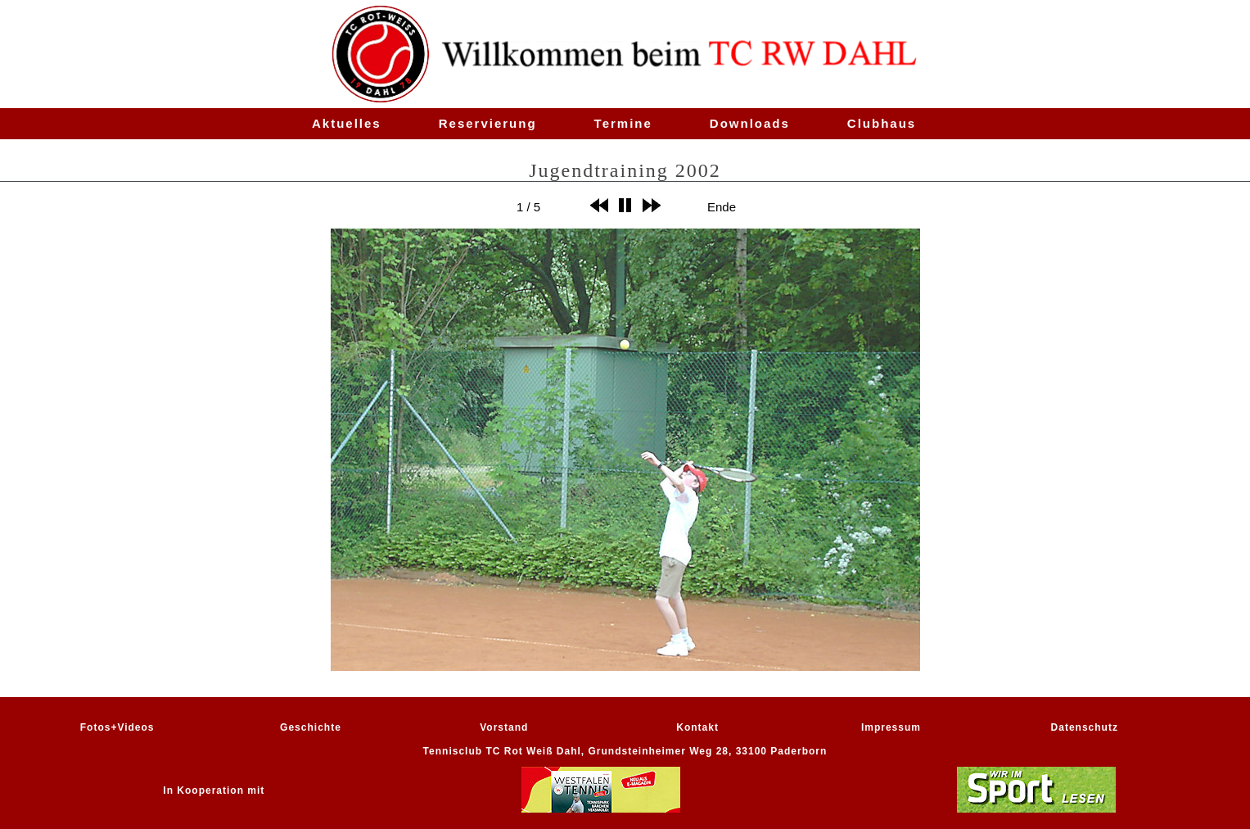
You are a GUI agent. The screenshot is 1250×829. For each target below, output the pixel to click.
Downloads (750, 123)
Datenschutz (1084, 727)
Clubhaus (881, 123)
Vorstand (504, 727)
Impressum (891, 727)
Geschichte (310, 727)
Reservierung (488, 123)
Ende (721, 206)
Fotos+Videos (117, 727)
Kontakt (697, 727)
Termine (623, 123)
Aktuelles (346, 123)
